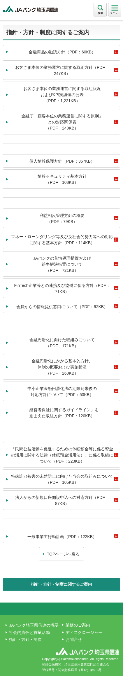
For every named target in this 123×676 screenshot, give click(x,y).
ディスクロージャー (84, 632)
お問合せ (74, 639)
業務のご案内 (78, 625)
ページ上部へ (61, 609)
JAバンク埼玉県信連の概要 (34, 625)
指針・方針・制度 (25, 639)
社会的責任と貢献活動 (29, 632)
